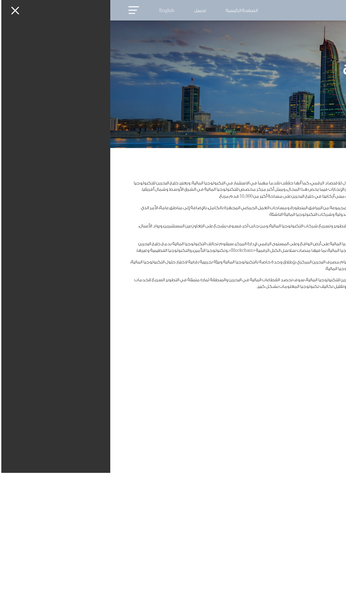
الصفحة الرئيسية (132, 10)
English (56, 10)
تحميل (90, 10)
